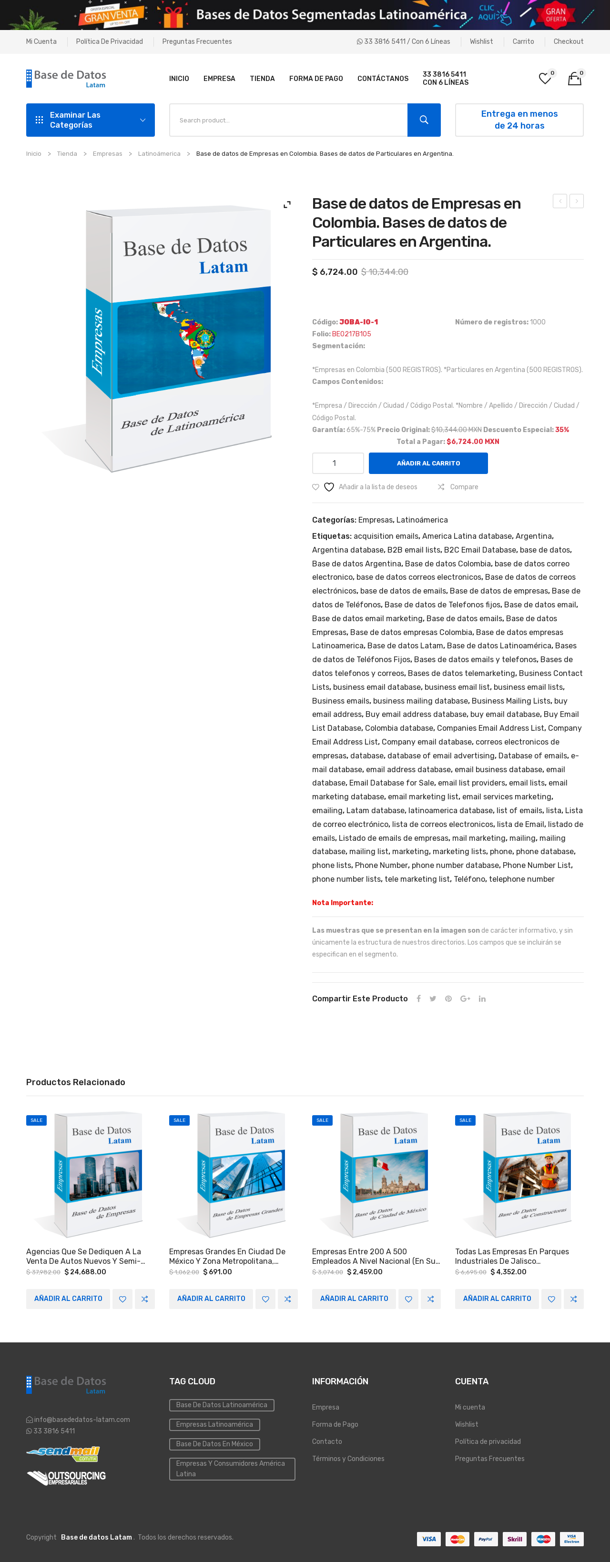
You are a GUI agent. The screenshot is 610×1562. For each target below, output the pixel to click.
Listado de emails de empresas (393, 838)
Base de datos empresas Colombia (411, 632)
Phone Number (381, 865)
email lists (527, 782)
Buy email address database (416, 714)
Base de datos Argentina (356, 563)
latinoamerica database (450, 810)
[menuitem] (179, 78)
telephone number (522, 879)
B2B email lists (413, 549)
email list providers (471, 782)
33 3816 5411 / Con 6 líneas (403, 42)
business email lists (528, 687)
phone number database (455, 865)
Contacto (327, 1441)
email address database (408, 769)
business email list (457, 687)
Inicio (33, 153)
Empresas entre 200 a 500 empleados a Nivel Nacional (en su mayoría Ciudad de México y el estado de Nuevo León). (374, 1256)
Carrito (523, 42)
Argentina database (348, 549)
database (367, 755)
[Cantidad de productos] (338, 463)
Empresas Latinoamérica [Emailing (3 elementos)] (214, 1424)
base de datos (545, 549)
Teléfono (469, 879)
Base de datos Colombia (448, 563)
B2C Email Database (480, 549)
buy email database (505, 714)
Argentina (534, 536)
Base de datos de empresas (499, 590)
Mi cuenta (41, 42)
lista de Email (520, 824)
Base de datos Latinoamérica (499, 645)
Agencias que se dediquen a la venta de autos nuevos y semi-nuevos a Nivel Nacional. (83, 1256)
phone (501, 851)
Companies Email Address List (490, 728)
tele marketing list (417, 879)
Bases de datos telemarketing (461, 673)
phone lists (331, 865)
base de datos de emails (403, 590)
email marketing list (423, 796)
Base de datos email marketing (367, 618)
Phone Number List (537, 865)
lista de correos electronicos (442, 824)
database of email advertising (441, 755)
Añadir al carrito (428, 463)
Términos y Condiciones (348, 1458)
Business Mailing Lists (511, 700)
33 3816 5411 (53, 1431)
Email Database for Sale (391, 782)
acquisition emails (386, 536)
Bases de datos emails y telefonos (475, 659)
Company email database (427, 741)
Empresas (107, 153)
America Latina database (467, 536)
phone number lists (346, 879)
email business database (498, 769)
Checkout (569, 42)
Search (424, 120)
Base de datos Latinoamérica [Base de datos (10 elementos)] (221, 1405)
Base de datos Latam (405, 645)
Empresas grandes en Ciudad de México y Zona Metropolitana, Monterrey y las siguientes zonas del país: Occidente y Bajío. (230, 1256)
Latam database (375, 810)
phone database (545, 851)
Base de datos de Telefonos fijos (442, 604)
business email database (377, 687)
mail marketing (479, 838)
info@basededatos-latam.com (82, 1419)
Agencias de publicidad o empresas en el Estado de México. (560, 202)
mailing (522, 838)
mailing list (368, 851)
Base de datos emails (464, 618)
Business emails (340, 700)
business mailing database (420, 700)
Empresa (325, 1407)
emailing (327, 810)
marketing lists (459, 851)
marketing (410, 851)
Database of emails (532, 755)
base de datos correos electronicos (418, 577)
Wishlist (481, 42)
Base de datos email (540, 604)
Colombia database (399, 728)
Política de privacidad (109, 42)
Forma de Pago (335, 1424)
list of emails (519, 810)
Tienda (67, 153)
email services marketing (506, 796)
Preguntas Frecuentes (197, 42)
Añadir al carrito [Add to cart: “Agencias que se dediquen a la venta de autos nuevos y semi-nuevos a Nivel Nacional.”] (68, 1298)
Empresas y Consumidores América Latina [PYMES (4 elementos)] (230, 1468)
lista (553, 810)
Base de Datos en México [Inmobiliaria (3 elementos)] (214, 1444)
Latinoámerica (159, 153)
